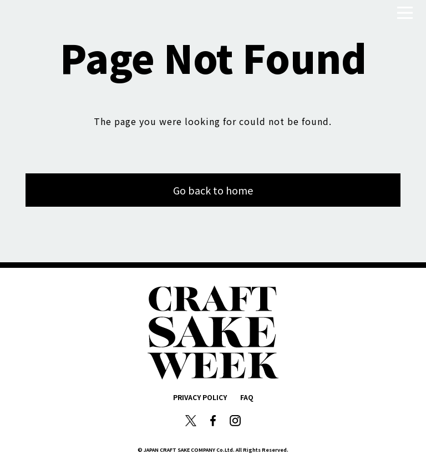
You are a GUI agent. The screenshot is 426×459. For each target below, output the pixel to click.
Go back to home (213, 190)
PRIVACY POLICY (200, 397)
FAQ (246, 397)
